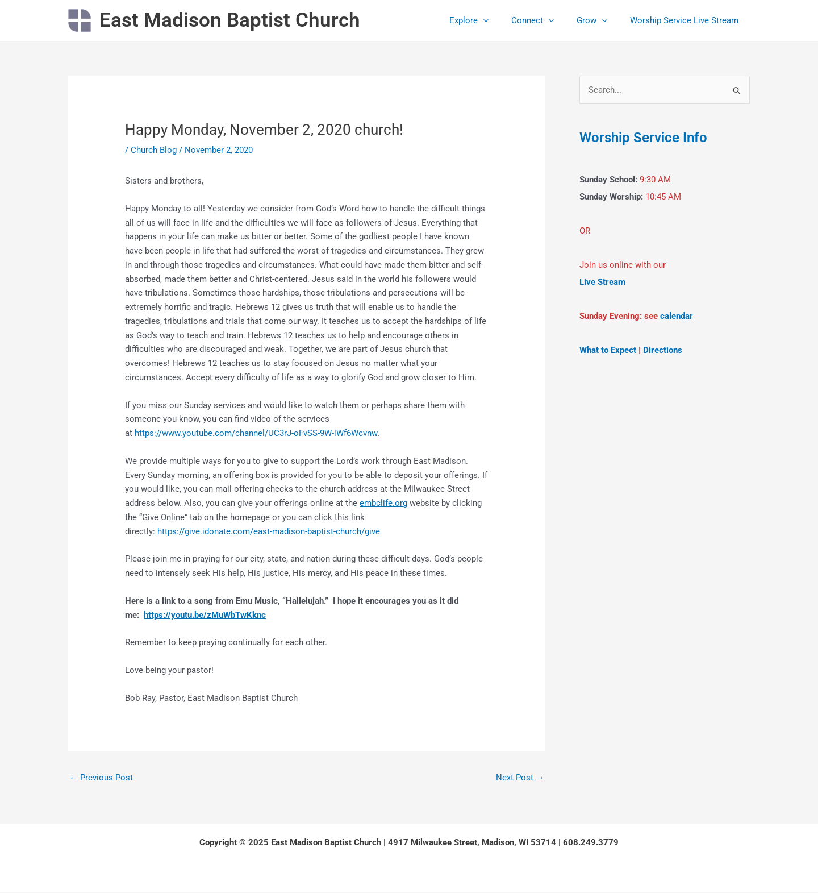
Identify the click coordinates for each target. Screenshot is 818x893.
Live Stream (602, 282)
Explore (488, 20)
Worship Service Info (648, 137)
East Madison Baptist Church (229, 20)
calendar (676, 316)
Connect (546, 20)
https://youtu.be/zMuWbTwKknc (205, 615)
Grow (600, 20)
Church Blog (154, 150)
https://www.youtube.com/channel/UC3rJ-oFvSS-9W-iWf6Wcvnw (256, 433)
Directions (662, 351)
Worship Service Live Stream (687, 20)
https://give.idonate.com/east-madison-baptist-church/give (268, 531)
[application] (503, 20)
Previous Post (101, 777)
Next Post (520, 777)
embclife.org (383, 503)
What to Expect (607, 351)
